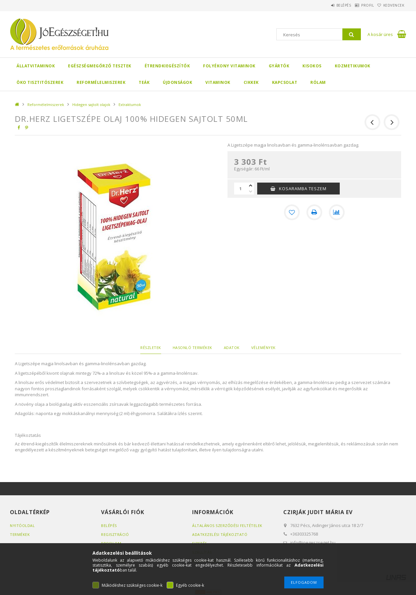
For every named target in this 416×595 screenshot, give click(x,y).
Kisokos (312, 66)
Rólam (318, 82)
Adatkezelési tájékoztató (219, 534)
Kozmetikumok (352, 66)
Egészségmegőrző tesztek (99, 66)
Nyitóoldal (22, 525)
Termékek (20, 534)
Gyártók (279, 66)
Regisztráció (115, 534)
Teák (144, 82)
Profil (358, 5)
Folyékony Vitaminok (229, 66)
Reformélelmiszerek (101, 82)
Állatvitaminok (36, 66)
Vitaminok (217, 82)
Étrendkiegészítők (167, 66)
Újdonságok (177, 82)
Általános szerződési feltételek (227, 525)
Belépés (328, 5)
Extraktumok (130, 104)
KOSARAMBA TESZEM (303, 189)
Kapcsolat (284, 82)
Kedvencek (390, 5)
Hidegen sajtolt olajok (91, 104)
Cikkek (251, 82)
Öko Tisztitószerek (40, 82)
